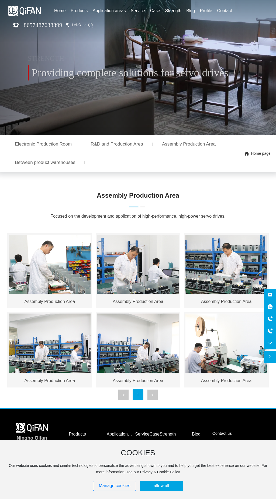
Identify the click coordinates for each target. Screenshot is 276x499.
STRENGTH (45, 59)
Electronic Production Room (43, 144)
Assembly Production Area (189, 144)
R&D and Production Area (117, 144)
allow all (161, 485)
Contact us (222, 433)
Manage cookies (114, 485)
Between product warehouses (45, 162)
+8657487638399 (41, 25)
